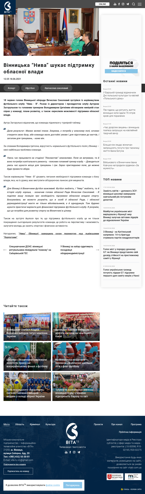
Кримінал (35, 424)
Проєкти (98, 424)
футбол (31, 88)
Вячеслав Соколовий (57, 88)
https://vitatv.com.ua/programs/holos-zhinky (51, 277)
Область (19, 424)
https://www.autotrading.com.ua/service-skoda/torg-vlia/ (121, 35)
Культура (50, 424)
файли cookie (53, 485)
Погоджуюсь (73, 485)
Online (102, 4)
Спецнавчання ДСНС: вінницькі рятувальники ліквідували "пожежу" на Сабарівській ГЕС (30, 250)
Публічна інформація (130, 431)
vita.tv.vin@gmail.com (22, 459)
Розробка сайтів (136, 489)
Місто (7, 424)
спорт (12, 88)
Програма (136, 424)
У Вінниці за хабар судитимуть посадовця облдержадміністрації (76, 250)
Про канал (116, 424)
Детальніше (121, 94)
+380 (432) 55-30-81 (19, 456)
